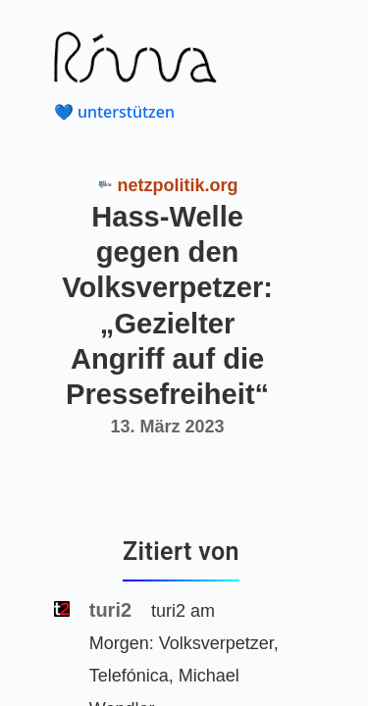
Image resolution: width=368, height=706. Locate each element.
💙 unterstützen (114, 112)
